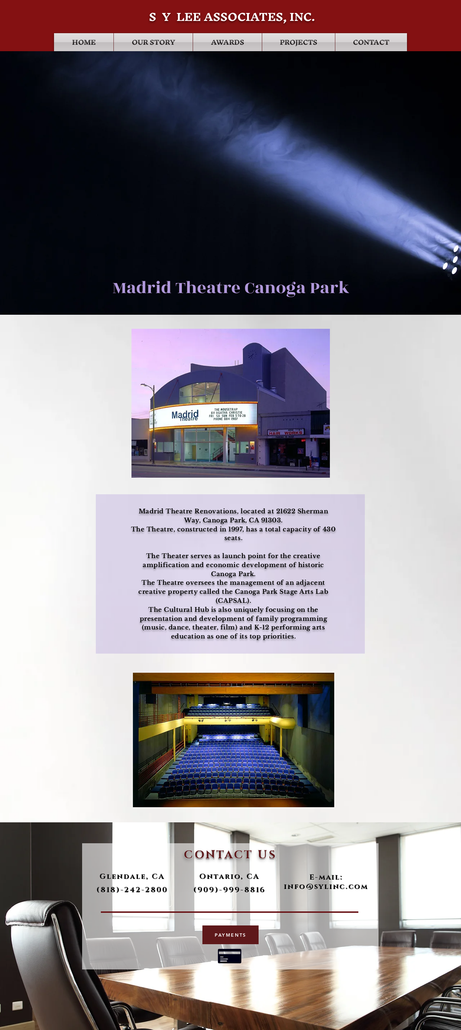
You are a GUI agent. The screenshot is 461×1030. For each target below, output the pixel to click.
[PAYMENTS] (230, 934)
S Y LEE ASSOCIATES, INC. (230, 17)
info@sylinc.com (326, 887)
